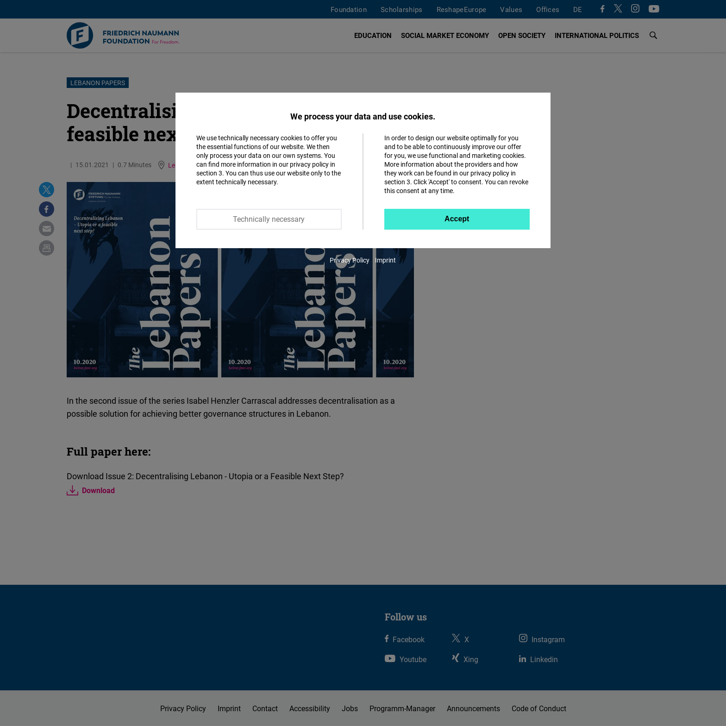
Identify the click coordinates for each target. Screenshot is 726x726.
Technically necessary (269, 219)
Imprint (385, 260)
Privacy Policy (349, 260)
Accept (456, 219)
